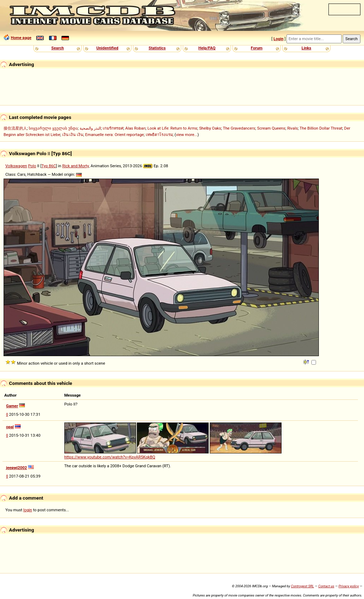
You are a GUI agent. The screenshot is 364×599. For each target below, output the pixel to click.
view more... (187, 134)
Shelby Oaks (210, 128)
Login (278, 38)
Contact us (326, 586)
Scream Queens (271, 128)
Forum (257, 47)
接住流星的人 (15, 128)
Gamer (12, 405)
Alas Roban (135, 128)
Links (306, 47)
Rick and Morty (75, 165)
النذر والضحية (90, 128)
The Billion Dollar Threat (321, 128)
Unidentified (107, 47)
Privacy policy (348, 586)
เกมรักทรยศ (113, 128)
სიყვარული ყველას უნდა (53, 128)
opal (10, 426)
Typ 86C (48, 165)
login (27, 509)
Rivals (292, 128)
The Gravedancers (239, 128)
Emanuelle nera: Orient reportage (114, 134)
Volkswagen (16, 165)
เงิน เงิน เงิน (73, 134)
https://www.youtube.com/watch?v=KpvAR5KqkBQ (109, 456)
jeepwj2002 (16, 467)
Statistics (157, 47)
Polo (32, 165)
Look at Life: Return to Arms (172, 128)
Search (57, 47)
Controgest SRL (302, 586)
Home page (21, 37)
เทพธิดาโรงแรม (159, 134)
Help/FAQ (206, 47)
